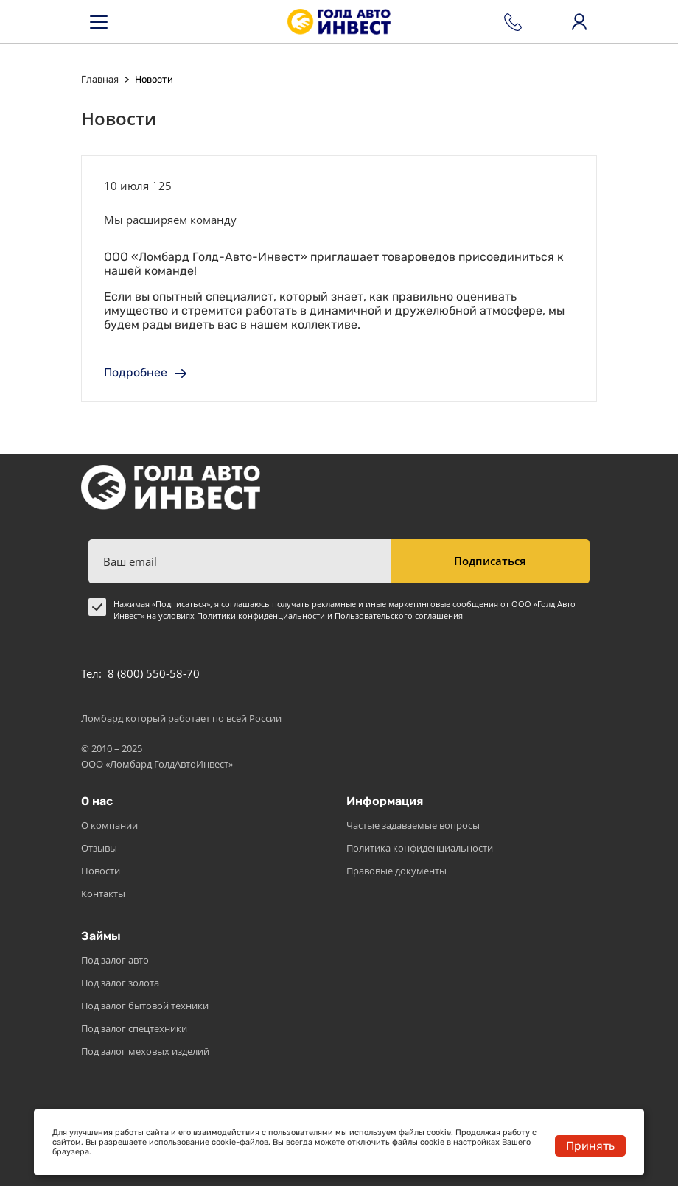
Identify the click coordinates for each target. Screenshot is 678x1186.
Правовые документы (396, 871)
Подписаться (490, 560)
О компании (109, 825)
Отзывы (99, 848)
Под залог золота (120, 983)
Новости (100, 871)
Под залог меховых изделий (145, 1051)
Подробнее (145, 372)
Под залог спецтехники (134, 1028)
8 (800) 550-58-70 (154, 673)
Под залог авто (115, 960)
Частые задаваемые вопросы (413, 825)
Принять (590, 1146)
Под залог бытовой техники (145, 1005)
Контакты (103, 893)
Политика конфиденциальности (419, 848)
